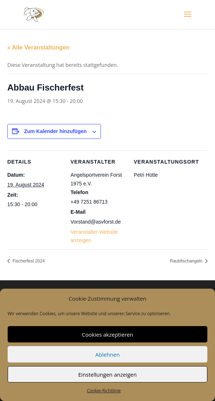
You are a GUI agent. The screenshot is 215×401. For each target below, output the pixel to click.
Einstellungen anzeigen (107, 374)
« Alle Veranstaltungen (38, 47)
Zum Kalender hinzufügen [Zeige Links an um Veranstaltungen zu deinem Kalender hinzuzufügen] (55, 131)
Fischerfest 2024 (28, 261)
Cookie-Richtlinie (104, 391)
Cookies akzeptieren (107, 334)
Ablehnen (107, 354)
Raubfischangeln (187, 261)
